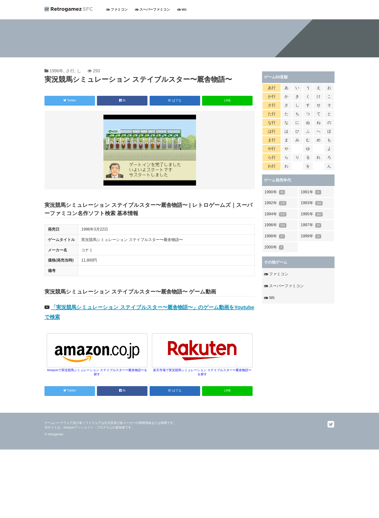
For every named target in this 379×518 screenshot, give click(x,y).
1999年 (311, 236)
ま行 (272, 140)
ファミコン (117, 9)
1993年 (312, 203)
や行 (272, 149)
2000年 (274, 247)
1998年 (274, 236)
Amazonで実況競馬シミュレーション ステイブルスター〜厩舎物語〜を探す (97, 370)
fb (122, 100)
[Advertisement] (145, 483)
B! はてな (175, 100)
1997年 (311, 225)
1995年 (312, 214)
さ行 (70, 70)
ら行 (272, 157)
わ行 (272, 166)
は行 (272, 131)
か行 (272, 96)
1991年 (311, 192)
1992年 (275, 203)
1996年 (56, 70)
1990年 (274, 192)
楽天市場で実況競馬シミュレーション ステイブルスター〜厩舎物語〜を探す (202, 370)
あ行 (272, 88)
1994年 (275, 214)
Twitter (69, 100)
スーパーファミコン (152, 9)
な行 (272, 122)
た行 (272, 114)
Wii (182, 9)
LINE (227, 100)
